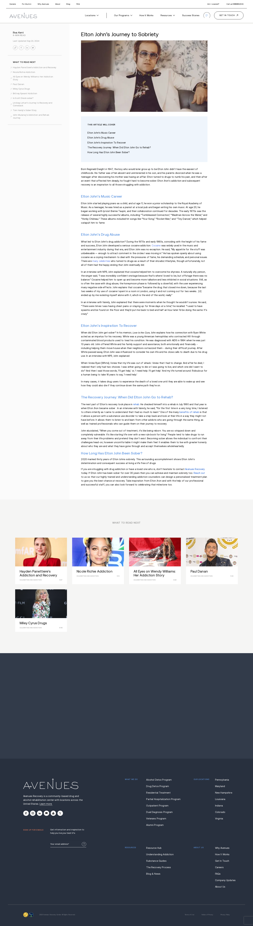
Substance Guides (156, 861)
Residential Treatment (158, 792)
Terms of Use (189, 914)
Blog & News (153, 874)
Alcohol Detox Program (159, 780)
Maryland (220, 786)
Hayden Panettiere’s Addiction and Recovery (34, 67)
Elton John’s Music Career (101, 133)
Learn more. (46, 804)
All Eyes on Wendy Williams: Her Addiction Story (33, 78)
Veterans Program (156, 818)
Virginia (219, 818)
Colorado (220, 812)
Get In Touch (222, 861)
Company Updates (222, 880)
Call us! (235, 4)
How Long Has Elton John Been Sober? (108, 152)
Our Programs (123, 15)
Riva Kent (18, 32)
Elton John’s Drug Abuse (100, 137)
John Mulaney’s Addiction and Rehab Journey (31, 116)
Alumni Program (155, 825)
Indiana (219, 805)
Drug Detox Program (157, 786)
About (57, 4)
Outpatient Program (157, 805)
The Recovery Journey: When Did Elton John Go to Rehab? (119, 147)
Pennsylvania (222, 780)
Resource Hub (154, 848)
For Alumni (26, 4)
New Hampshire (222, 792)
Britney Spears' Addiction (25, 93)
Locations (92, 15)
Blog (68, 4)
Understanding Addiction (159, 854)
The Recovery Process (158, 867)
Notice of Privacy (207, 914)
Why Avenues (43, 4)
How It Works (146, 15)
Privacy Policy (225, 914)
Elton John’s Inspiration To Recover (106, 142)
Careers (13, 4)
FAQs (218, 874)
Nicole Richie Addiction (24, 72)
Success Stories (190, 15)
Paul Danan (18, 84)
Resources (168, 15)
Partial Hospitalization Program (159, 799)
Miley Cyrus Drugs (21, 89)
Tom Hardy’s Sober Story (24, 110)
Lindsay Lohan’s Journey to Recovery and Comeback (32, 104)
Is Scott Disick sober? (23, 98)
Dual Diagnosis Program (159, 812)
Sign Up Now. (84, 844)
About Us (220, 886)
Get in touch (227, 15)
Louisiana (220, 799)
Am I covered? (213, 4)
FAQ (78, 4)
